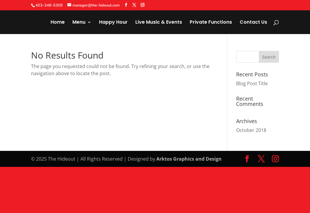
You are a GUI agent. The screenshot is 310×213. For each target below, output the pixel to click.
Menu (78, 22)
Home (58, 22)
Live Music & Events (158, 22)
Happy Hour (113, 22)
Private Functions (211, 22)
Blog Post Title (252, 83)
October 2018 (251, 130)
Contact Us (253, 22)
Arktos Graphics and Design (189, 159)
